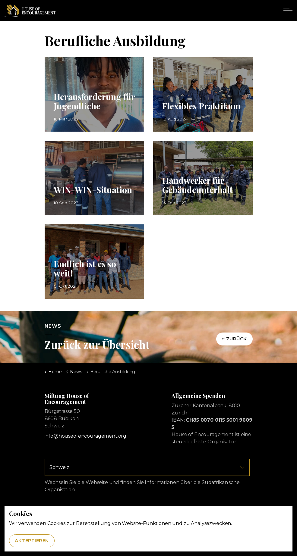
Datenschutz (168, 509)
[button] (149, 532)
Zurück (234, 339)
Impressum (144, 509)
